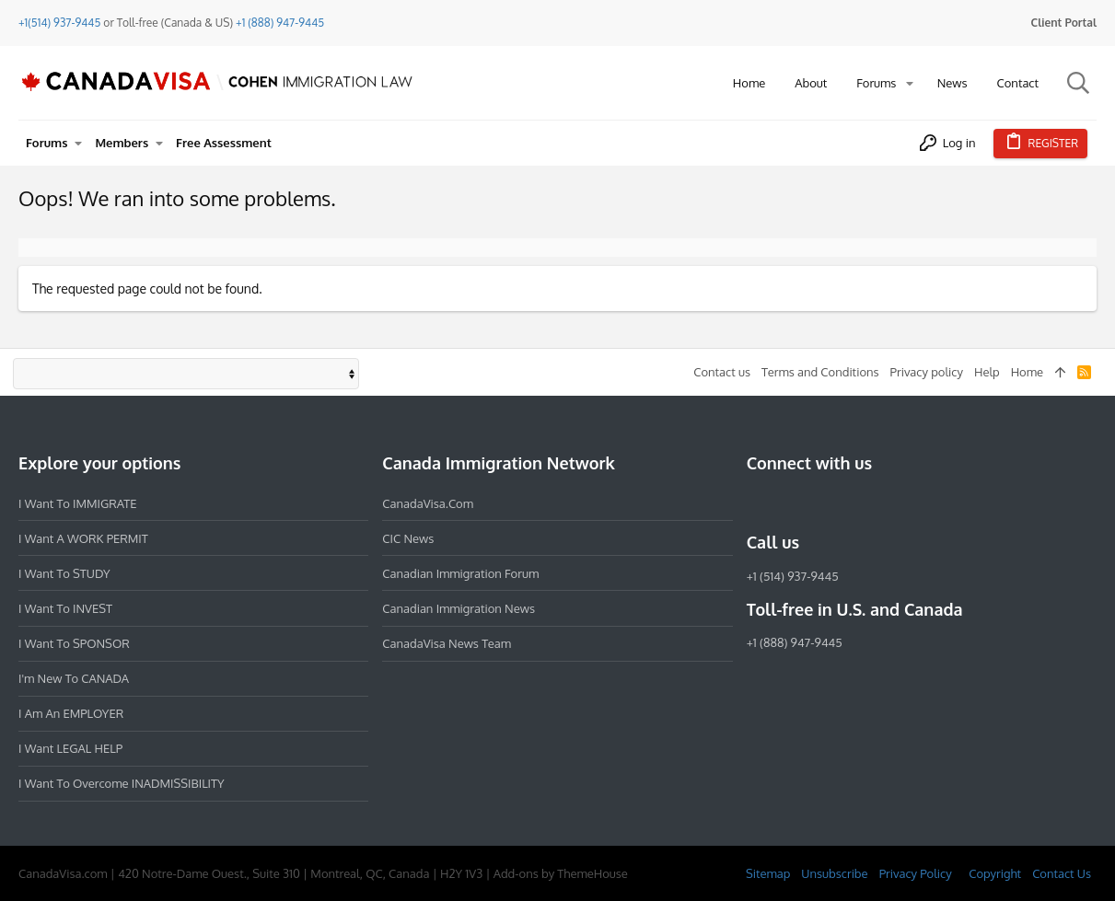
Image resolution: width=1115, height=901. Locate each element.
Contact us (721, 371)
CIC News (408, 538)
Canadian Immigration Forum (460, 573)
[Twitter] (857, 502)
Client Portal (1064, 22)
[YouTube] (890, 502)
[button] (910, 83)
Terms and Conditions (820, 371)
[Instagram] (791, 502)
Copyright (995, 873)
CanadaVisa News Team (446, 643)
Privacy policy (926, 371)
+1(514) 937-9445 (59, 22)
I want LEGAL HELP (70, 748)
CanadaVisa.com (427, 503)
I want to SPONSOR (74, 643)
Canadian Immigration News (458, 608)
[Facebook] (758, 502)
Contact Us (1061, 873)
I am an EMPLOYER (70, 713)
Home (1027, 371)
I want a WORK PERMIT (83, 538)
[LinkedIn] (824, 502)
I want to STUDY (64, 573)
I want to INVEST (65, 608)
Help (987, 371)
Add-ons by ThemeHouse (561, 873)
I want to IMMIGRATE (77, 503)
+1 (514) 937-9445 (793, 576)
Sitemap (768, 873)
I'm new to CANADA (73, 678)
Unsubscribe (834, 873)
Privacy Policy (915, 873)
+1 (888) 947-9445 (280, 22)
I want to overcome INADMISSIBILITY (121, 783)
